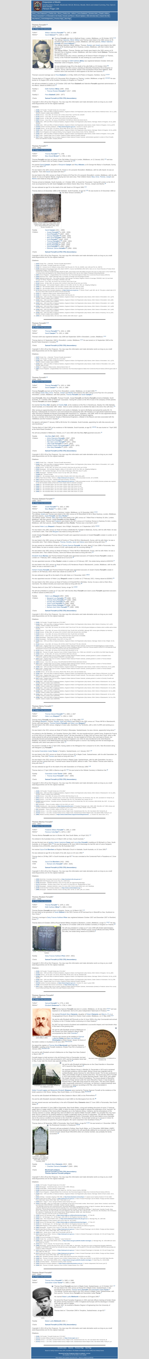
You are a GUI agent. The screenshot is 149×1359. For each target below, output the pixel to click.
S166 (37, 110)
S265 (37, 1201)
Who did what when (92, 16)
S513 (37, 639)
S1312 (38, 812)
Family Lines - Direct (55, 13)
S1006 (38, 474)
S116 (37, 115)
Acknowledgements (47, 18)
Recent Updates (80, 16)
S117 (37, 281)
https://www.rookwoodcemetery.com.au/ (70, 1263)
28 (64, 601)
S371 (37, 478)
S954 (37, 132)
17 (57, 239)
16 (60, 235)
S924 (37, 1225)
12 (108, 74)
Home (34, 13)
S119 (37, 1188)
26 (65, 598)
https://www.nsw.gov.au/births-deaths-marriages (77, 1240)
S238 (37, 888)
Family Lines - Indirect (69, 13)
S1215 (38, 811)
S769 (37, 882)
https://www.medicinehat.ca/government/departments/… (73, 814)
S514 (37, 637)
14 (108, 78)
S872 (37, 797)
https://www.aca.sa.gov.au (70, 290)
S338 (37, 1215)
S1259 (38, 128)
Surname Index (93, 13)
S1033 (38, 126)
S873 (37, 799)
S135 (37, 1261)
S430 (37, 118)
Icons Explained (82, 13)
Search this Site (105, 16)
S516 (37, 1244)
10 (103, 71)
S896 (37, 472)
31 (68, 606)
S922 (37, 1220)
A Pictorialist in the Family (54, 16)
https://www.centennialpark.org (71, 888)
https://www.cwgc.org (70, 984)
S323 (37, 1203)
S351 (37, 1256)
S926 (37, 881)
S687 (37, 120)
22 (66, 248)
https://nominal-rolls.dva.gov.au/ (71, 879)
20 (59, 244)
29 (63, 603)
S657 (37, 479)
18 (61, 241)
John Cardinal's (66, 1357)
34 (58, 1133)
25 (54, 592)
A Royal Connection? (38, 16)
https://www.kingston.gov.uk (66, 126)
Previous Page (59, 18)
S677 (37, 135)
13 (106, 78)
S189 (37, 269)
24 (76, 587)
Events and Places (68, 16)
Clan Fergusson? (42, 13)
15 (55, 85)
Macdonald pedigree (52, 1170)
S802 (37, 1227)
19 (60, 242)
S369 (37, 1237)
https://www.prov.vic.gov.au (66, 478)
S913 (37, 1187)
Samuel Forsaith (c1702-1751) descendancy (60, 98)
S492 (37, 1263)
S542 (37, 1218)
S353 (37, 276)
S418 (37, 806)
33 (79, 1124)
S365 (37, 315)
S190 (37, 111)
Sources (70, 1348)
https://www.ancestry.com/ (65, 806)
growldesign (90, 1357)
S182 (37, 293)
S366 (37, 286)
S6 (37, 804)
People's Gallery (104, 13)
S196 (37, 984)
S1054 (38, 801)
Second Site (72, 1357)
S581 (37, 278)
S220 (37, 1239)
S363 (37, 285)
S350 (37, 652)
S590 (37, 1245)
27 (66, 599)
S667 (37, 275)
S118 (37, 283)
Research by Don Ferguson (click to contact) (72, 1353)
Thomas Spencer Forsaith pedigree (58, 1173)
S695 (37, 1232)
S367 (37, 635)
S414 (37, 471)
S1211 (38, 1338)
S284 (37, 1240)
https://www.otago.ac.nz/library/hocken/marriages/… (72, 1215)
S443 (37, 1217)
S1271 (38, 884)
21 (59, 246)
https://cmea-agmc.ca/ (71, 1338)
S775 (37, 290)
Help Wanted (36, 18)
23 (75, 587)
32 (77, 1124)
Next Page (68, 18)
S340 (37, 630)
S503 (37, 1197)
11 (107, 74)
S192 (37, 267)
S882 (37, 814)
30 (65, 605)
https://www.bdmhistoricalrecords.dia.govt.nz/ (74, 1218)
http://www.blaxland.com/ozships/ (74, 1197)
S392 (37, 879)
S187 (37, 263)
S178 (37, 116)
